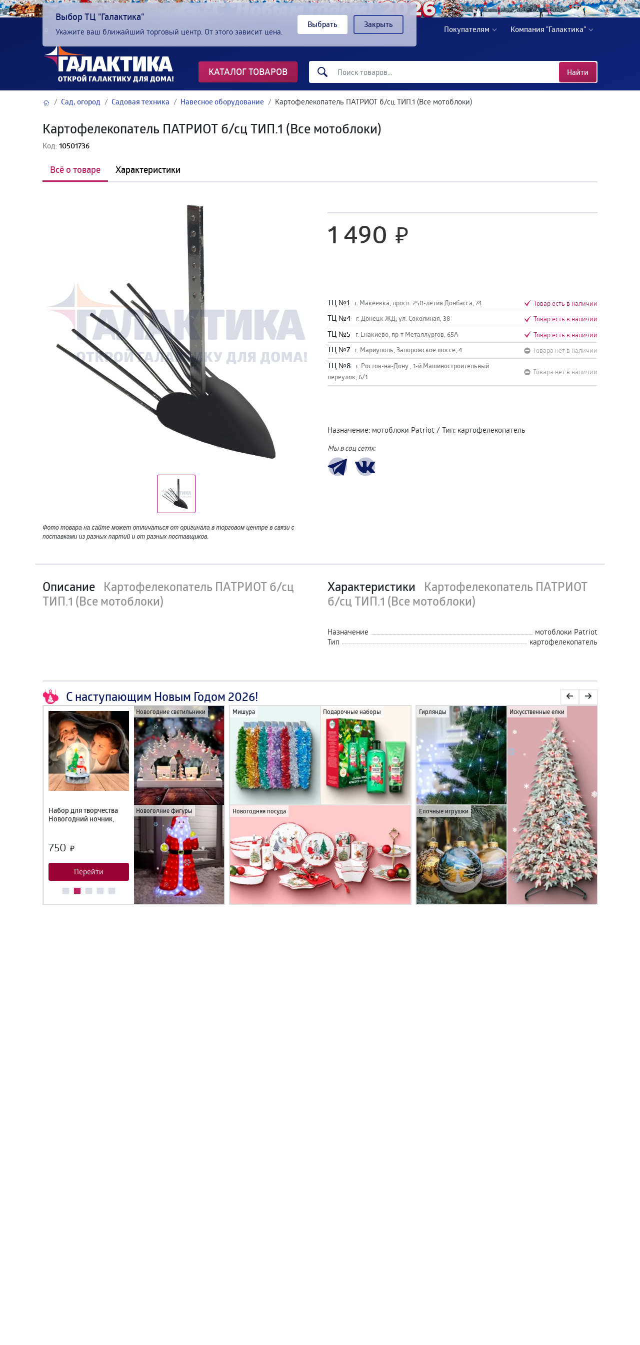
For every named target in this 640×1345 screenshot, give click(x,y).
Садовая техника (141, 101)
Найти (577, 72)
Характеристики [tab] (148, 169)
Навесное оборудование (222, 101)
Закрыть (378, 24)
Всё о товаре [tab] (75, 169)
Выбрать (323, 24)
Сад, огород (80, 101)
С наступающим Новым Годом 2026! (150, 697)
